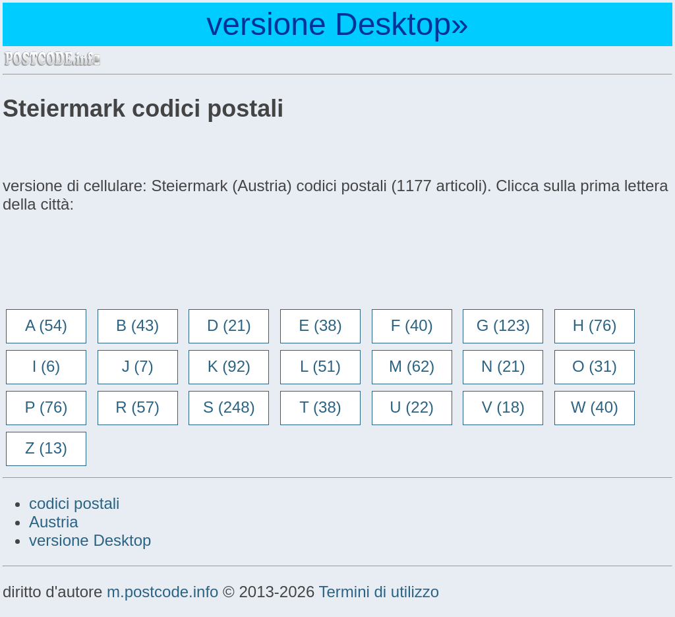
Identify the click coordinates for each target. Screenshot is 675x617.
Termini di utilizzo (378, 592)
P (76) (46, 407)
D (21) (229, 325)
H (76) (595, 325)
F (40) (412, 325)
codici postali (74, 503)
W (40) (594, 407)
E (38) (320, 325)
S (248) (229, 407)
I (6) (46, 366)
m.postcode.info (162, 592)
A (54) (46, 325)
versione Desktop (90, 540)
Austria (53, 522)
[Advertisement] (108, 262)
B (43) (137, 325)
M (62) (411, 366)
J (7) (138, 366)
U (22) (412, 407)
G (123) (503, 325)
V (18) (503, 407)
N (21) (503, 366)
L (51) (320, 366)
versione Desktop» (337, 24)
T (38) (320, 407)
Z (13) (46, 448)
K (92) (229, 366)
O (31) (594, 366)
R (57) (137, 407)
